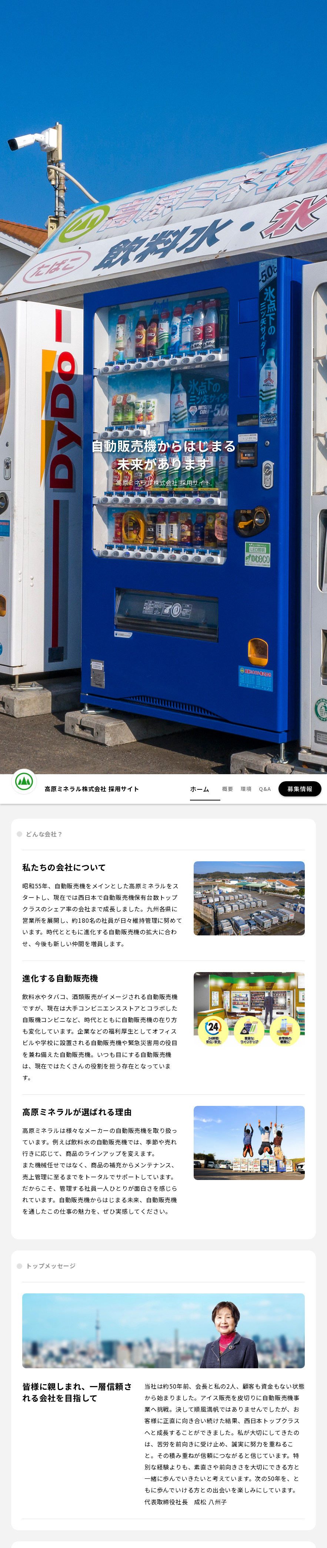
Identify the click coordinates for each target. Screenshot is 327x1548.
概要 (227, 788)
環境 (246, 788)
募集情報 (299, 788)
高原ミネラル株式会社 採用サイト (75, 785)
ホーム (206, 788)
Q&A (265, 788)
